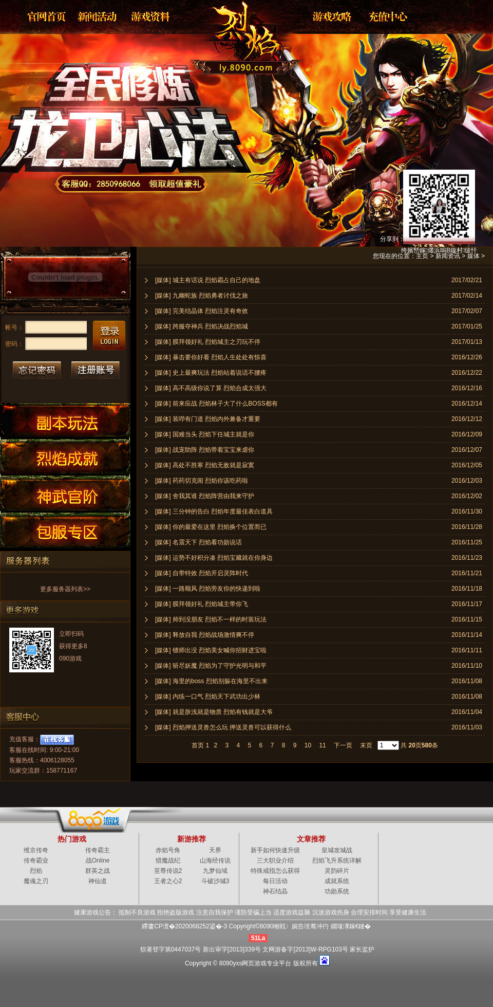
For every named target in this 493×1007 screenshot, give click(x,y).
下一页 (343, 745)
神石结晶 (275, 891)
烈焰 (238, 33)
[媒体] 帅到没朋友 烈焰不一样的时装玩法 (211, 619)
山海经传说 (215, 860)
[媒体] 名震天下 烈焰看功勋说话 (198, 542)
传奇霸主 (97, 850)
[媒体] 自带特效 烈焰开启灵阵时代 (201, 573)
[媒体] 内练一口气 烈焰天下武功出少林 (207, 696)
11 (322, 745)
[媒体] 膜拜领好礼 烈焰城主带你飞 (201, 604)
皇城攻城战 (336, 850)
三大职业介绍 (275, 860)
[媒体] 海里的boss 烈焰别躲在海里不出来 (211, 681)
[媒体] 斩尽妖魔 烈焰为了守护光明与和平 (211, 665)
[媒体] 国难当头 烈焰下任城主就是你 (204, 434)
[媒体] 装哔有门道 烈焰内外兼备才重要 (207, 419)
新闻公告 (98, 16)
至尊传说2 (168, 870)
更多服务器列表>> (65, 589)
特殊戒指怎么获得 (275, 870)
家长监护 (362, 949)
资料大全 (151, 16)
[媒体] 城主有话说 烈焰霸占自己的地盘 (207, 280)
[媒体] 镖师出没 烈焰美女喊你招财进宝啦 (211, 650)
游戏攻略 (331, 16)
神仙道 (97, 881)
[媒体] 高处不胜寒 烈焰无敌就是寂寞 (204, 465)
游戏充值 (385, 16)
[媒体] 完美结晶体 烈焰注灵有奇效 (201, 311)
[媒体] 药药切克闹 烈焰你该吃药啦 (201, 480)
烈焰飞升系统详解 (337, 860)
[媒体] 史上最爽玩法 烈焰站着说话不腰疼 (211, 372)
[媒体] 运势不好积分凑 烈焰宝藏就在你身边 (214, 557)
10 (308, 745)
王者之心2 (168, 881)
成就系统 (337, 881)
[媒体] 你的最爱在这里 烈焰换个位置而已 (211, 526)
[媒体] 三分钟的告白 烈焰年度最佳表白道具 (214, 511)
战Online (98, 860)
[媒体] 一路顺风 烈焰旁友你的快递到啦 (207, 588)
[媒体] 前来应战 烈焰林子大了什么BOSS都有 (216, 403)
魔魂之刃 (36, 881)
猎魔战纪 (168, 860)
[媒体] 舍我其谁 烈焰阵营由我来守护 (204, 496)
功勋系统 (337, 891)
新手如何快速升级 (275, 850)
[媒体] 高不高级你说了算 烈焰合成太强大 (211, 388)
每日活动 (275, 881)
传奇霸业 (36, 860)
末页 (366, 745)
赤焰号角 (168, 850)
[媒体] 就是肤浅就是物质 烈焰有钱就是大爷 (214, 712)
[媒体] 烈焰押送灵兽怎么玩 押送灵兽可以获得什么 (223, 727)
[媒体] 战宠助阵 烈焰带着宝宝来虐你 (204, 449)
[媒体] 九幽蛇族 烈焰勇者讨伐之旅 (201, 295)
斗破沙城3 (215, 881)
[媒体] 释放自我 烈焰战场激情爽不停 (204, 634)
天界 (215, 850)
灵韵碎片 (337, 870)
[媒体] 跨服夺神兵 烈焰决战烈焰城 (201, 326)
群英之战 (97, 870)
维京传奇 (36, 850)
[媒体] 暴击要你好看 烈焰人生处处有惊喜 (211, 357)
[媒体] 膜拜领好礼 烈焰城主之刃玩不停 (207, 341)
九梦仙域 (215, 870)
